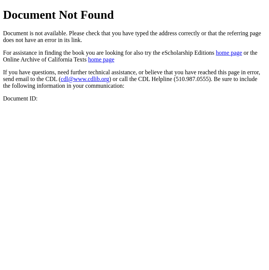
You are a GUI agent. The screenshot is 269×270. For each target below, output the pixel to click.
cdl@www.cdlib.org (85, 79)
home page (229, 53)
